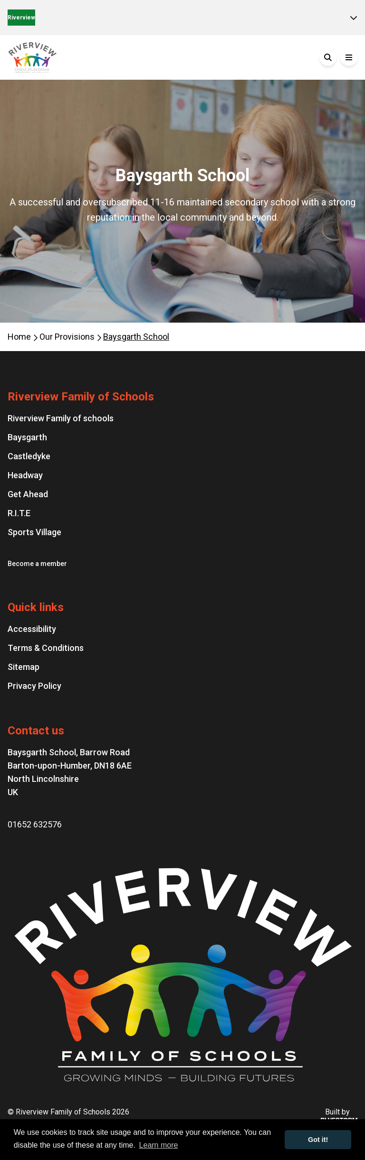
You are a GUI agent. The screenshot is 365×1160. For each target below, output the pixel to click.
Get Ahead (28, 494)
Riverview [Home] (21, 17)
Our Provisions (67, 337)
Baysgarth (27, 437)
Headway (25, 475)
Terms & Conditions (46, 648)
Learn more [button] (158, 1145)
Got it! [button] (318, 1139)
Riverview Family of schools (61, 418)
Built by (337, 1115)
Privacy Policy (34, 686)
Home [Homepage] (20, 337)
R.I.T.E (19, 513)
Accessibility (32, 629)
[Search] (327, 57)
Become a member (37, 563)
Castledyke (29, 456)
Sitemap (23, 667)
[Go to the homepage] (79, 57)
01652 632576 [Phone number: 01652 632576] (35, 824)
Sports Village (34, 532)
